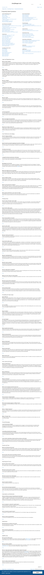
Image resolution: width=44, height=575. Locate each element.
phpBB (18, 166)
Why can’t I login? (4, 18)
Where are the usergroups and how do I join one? (29, 17)
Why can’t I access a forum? (6, 40)
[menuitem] (6, 7)
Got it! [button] (37, 572)
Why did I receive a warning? (6, 42)
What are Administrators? (26, 14)
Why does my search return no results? (27, 34)
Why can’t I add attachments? (6, 41)
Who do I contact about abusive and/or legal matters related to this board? (31, 52)
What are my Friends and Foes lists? (27, 29)
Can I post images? (5, 51)
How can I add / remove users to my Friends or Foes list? (30, 30)
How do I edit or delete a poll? (6, 39)
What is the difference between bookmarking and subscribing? (31, 40)
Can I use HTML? (4, 49)
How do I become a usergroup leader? (27, 18)
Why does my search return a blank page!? (28, 35)
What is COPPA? (4, 15)
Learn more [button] (7, 573)
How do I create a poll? (5, 37)
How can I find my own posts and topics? (28, 37)
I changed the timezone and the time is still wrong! (9, 27)
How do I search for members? (26, 36)
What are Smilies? (4, 50)
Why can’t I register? (5, 16)
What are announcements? (6, 53)
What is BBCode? (4, 48)
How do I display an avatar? (6, 30)
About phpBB (28, 539)
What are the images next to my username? (8, 29)
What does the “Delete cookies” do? (7, 21)
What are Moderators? (25, 15)
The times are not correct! (5, 26)
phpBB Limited (27, 538)
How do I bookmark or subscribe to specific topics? (29, 41)
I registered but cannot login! (6, 17)
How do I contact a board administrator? (28, 53)
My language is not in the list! (6, 28)
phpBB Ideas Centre (5, 545)
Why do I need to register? (6, 14)
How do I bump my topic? (5, 45)
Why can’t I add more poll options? (7, 38)
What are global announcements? (7, 52)
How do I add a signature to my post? (7, 36)
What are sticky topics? (5, 54)
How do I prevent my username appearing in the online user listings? (11, 25)
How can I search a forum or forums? (27, 33)
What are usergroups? (25, 16)
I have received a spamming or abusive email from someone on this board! (31, 26)
